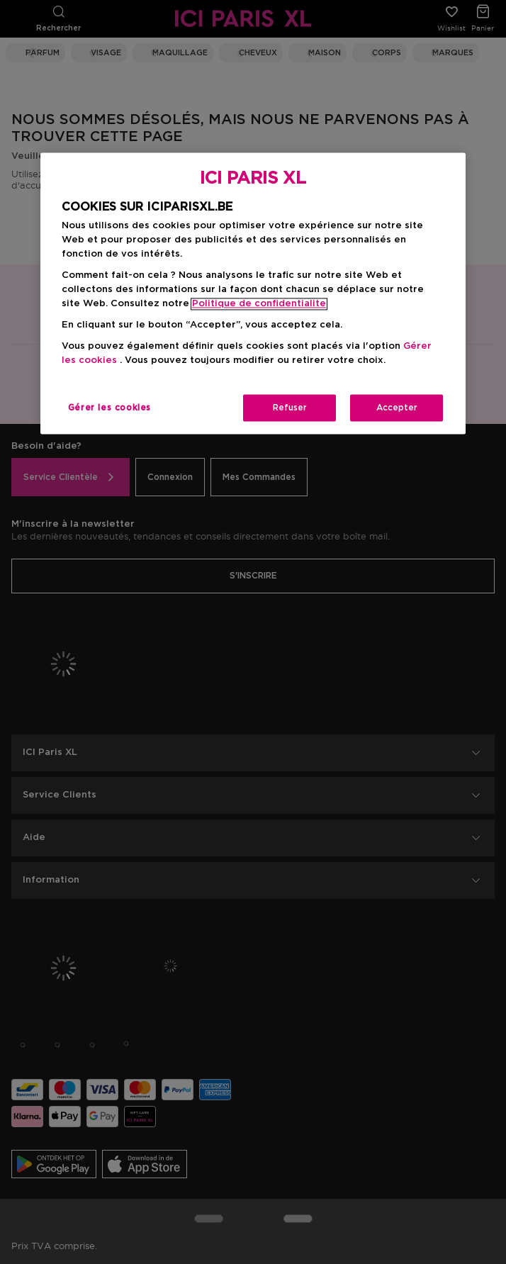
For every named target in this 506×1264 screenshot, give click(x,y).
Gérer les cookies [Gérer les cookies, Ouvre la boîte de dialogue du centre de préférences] (109, 408)
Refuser (290, 408)
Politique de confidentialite (259, 304)
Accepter (396, 408)
